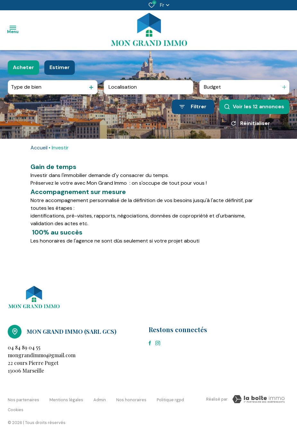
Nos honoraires (131, 398)
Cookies (15, 404)
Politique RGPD (170, 398)
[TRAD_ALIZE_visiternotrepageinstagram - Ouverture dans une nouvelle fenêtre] (157, 343)
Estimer (59, 67)
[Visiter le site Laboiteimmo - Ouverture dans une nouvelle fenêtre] (258, 399)
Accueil (39, 147)
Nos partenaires (23, 398)
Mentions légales (66, 398)
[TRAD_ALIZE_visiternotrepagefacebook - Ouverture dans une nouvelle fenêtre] (150, 343)
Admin (99, 398)
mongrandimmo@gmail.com (41, 355)
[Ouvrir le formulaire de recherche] (193, 107)
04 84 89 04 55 (24, 347)
